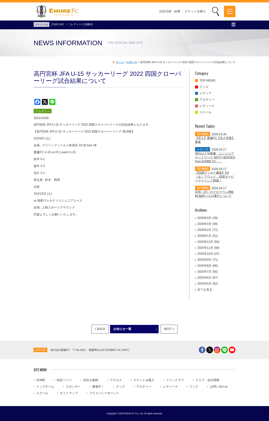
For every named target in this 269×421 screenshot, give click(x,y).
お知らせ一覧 (122, 328)
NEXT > (169, 328)
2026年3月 (204, 223)
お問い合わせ (219, 386)
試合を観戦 (90, 380)
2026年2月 (204, 229)
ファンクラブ (175, 380)
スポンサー (73, 386)
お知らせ (132, 62)
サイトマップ (69, 393)
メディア (205, 93)
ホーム (120, 62)
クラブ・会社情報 (207, 380)
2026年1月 (204, 235)
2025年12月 (205, 241)
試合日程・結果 (169, 11)
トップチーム (45, 386)
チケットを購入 (195, 11)
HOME (40, 380)
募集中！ (98, 386)
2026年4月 (204, 217)
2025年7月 (204, 271)
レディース (207, 106)
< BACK (100, 328)
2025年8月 (204, 265)
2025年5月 (204, 283)
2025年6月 (204, 277)
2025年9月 (204, 259)
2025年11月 (205, 247)
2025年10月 (205, 253)
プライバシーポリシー (104, 393)
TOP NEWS (207, 80)
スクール (205, 112)
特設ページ (64, 380)
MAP (125, 349)
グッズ (204, 86)
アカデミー (207, 99)
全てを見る (204, 289)
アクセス (116, 380)
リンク (193, 386)
